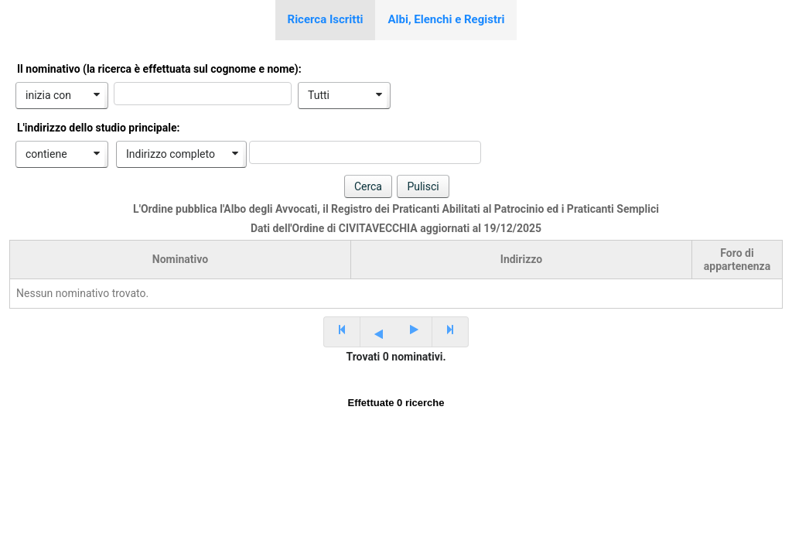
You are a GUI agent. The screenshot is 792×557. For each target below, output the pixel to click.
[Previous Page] (378, 331)
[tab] (325, 20)
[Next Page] (414, 331)
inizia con (48, 95)
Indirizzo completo (170, 154)
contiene (46, 154)
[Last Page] (450, 331)
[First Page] (341, 331)
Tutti (318, 95)
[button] (368, 186)
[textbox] (203, 93)
